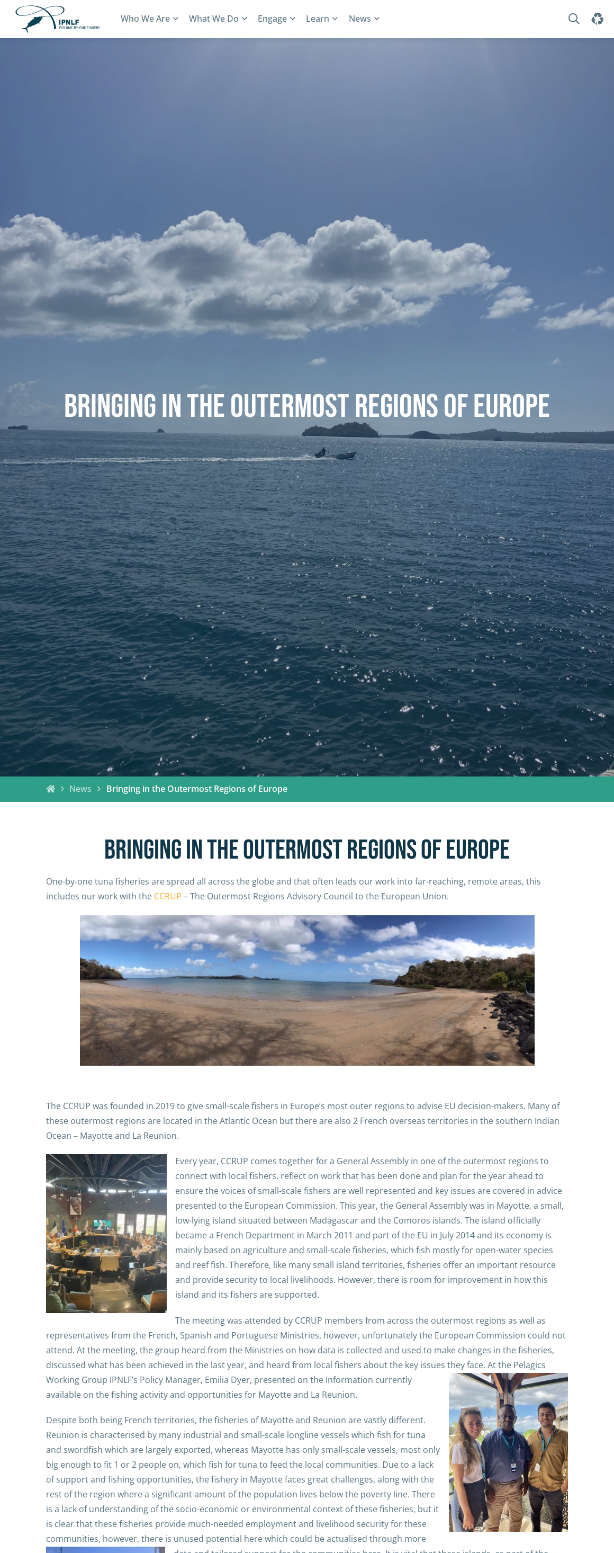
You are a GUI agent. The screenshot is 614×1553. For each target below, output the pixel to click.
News (360, 18)
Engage (272, 18)
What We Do (214, 18)
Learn (317, 18)
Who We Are (145, 18)
